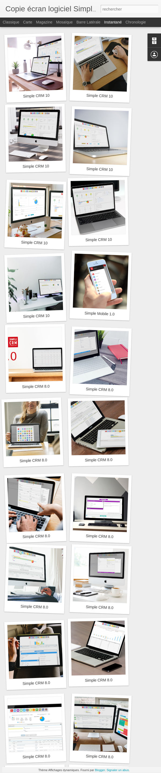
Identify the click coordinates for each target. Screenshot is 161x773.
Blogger (100, 770)
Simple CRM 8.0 (36, 386)
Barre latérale (88, 22)
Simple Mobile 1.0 (99, 313)
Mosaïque (64, 22)
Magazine (44, 22)
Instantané (113, 22)
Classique (11, 22)
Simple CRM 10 (36, 95)
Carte (27, 22)
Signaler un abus (118, 770)
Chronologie (135, 22)
